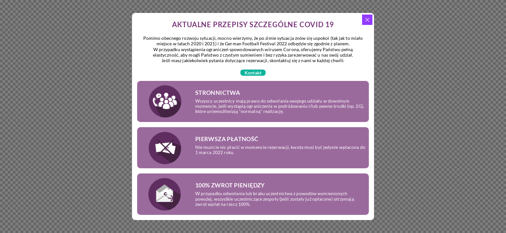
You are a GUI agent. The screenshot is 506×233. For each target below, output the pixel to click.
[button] (253, 73)
